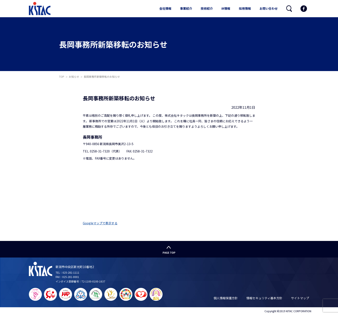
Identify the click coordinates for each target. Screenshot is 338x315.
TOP (61, 76)
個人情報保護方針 (226, 298)
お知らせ (74, 76)
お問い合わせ (269, 8)
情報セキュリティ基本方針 (264, 298)
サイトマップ (300, 298)
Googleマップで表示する (100, 223)
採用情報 (245, 8)
